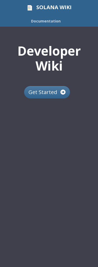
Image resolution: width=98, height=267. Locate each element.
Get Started (47, 92)
